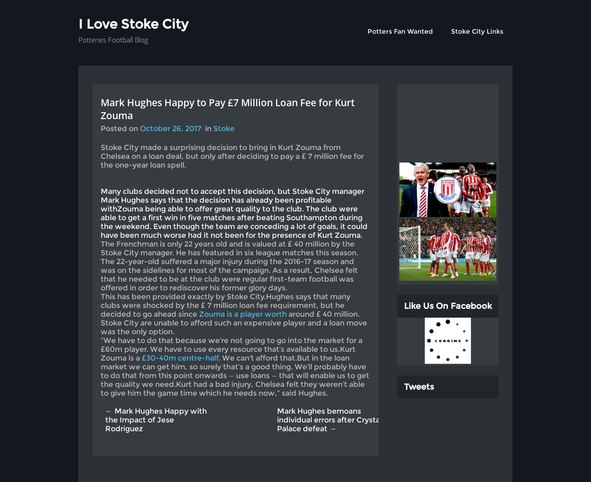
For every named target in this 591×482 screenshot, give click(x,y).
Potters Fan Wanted (400, 31)
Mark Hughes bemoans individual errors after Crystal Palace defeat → (329, 420)
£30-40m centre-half (180, 358)
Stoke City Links (477, 31)
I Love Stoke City (133, 24)
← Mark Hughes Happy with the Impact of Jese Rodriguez (156, 420)
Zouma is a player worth (244, 314)
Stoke (224, 128)
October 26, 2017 (170, 128)
